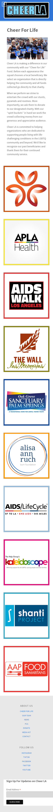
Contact (26, 736)
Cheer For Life (26, 711)
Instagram (27, 753)
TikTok (26, 757)
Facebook (26, 761)
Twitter (26, 765)
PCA (26, 724)
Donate (26, 728)
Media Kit (26, 732)
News (26, 719)
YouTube (26, 770)
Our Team (26, 715)
